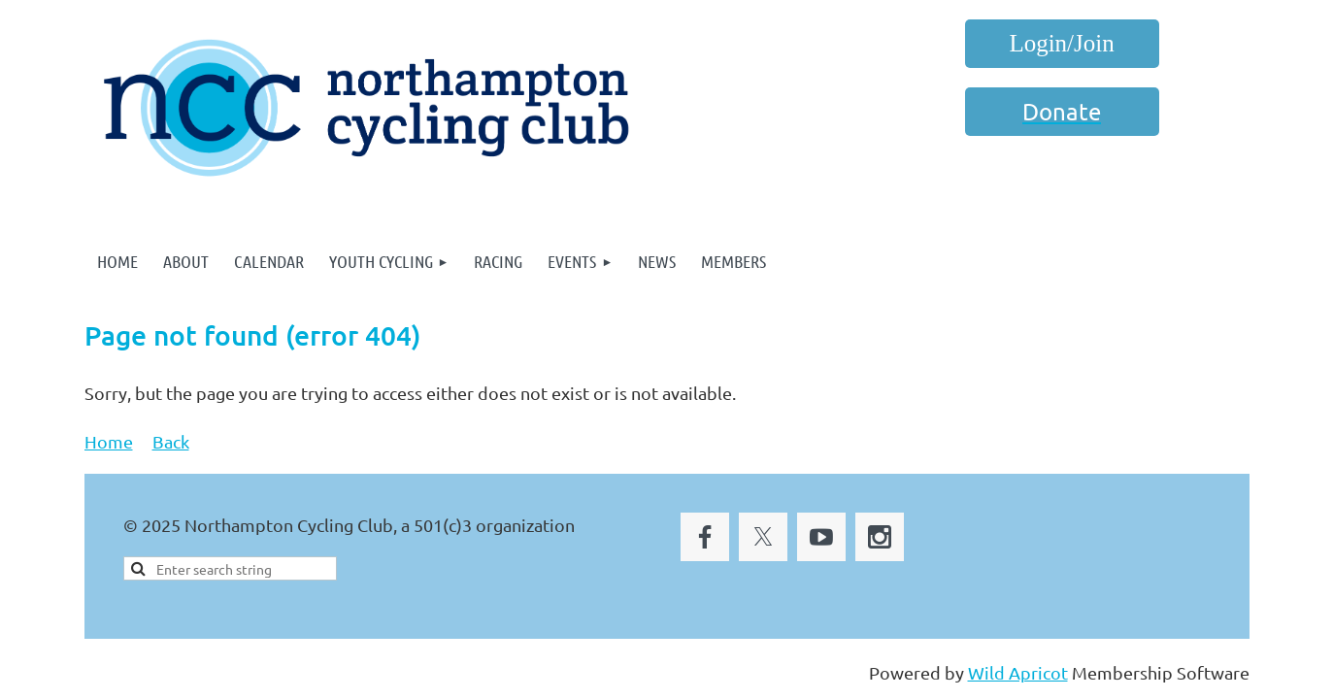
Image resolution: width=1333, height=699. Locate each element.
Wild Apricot (1018, 672)
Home (108, 441)
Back (170, 441)
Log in (1062, 43)
